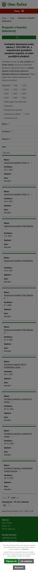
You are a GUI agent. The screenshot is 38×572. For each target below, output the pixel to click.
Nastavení (19, 567)
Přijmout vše (11, 561)
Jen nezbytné (26, 561)
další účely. (25, 549)
